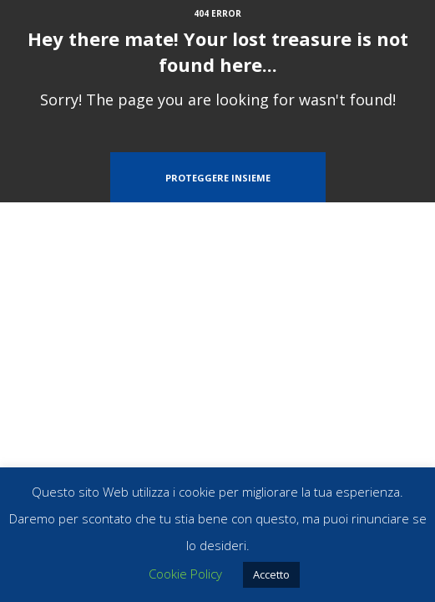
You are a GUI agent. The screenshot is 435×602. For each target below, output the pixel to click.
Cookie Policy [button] (185, 573)
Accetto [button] (271, 574)
